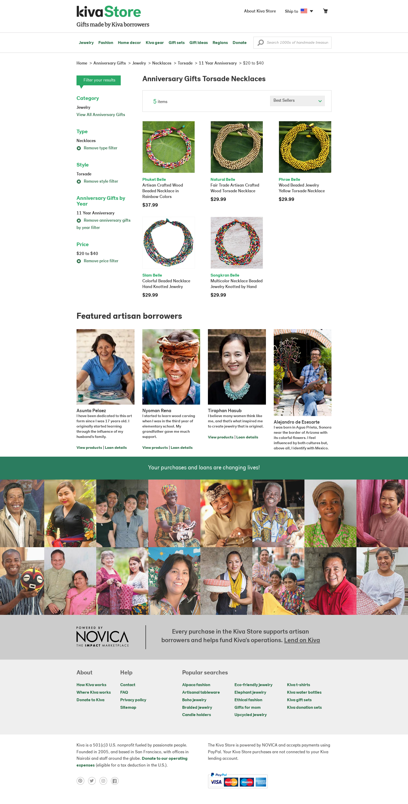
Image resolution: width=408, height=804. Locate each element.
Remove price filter (97, 261)
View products (89, 448)
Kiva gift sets (299, 700)
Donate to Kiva (90, 700)
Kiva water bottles (304, 693)
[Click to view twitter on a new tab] (93, 781)
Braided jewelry (197, 708)
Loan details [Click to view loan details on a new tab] (116, 448)
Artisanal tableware (201, 693)
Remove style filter (97, 182)
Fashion (105, 43)
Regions (220, 43)
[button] (260, 44)
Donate (240, 43)
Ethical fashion (248, 700)
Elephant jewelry (250, 693)
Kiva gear (155, 43)
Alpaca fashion (196, 685)
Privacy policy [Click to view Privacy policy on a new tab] (133, 700)
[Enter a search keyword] (292, 43)
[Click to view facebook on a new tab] (116, 781)
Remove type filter (96, 148)
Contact (127, 685)
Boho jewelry (194, 700)
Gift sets (177, 43)
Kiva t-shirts (298, 685)
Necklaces (86, 141)
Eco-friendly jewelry (253, 685)
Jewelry (86, 43)
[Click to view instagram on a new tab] (105, 781)
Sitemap (128, 708)
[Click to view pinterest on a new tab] (82, 781)
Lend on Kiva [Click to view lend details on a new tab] (302, 640)
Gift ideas (198, 43)
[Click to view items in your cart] (325, 12)
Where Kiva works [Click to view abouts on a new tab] (93, 693)
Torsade (83, 174)
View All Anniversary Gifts (100, 115)
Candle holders (196, 715)
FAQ (124, 693)
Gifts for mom (247, 708)
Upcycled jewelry (250, 715)
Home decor (129, 43)
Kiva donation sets (304, 708)
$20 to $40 (87, 254)
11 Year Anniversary (95, 213)
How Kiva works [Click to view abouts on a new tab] (91, 685)
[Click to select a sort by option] (297, 101)
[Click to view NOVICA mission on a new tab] (102, 637)
